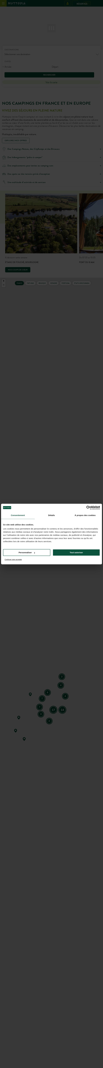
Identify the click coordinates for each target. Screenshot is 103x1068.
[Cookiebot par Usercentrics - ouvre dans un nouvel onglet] (88, 508)
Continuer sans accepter (13, 559)
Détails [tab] (51, 515)
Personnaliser (27, 552)
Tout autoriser (76, 552)
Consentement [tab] (18, 515)
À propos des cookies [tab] (85, 515)
